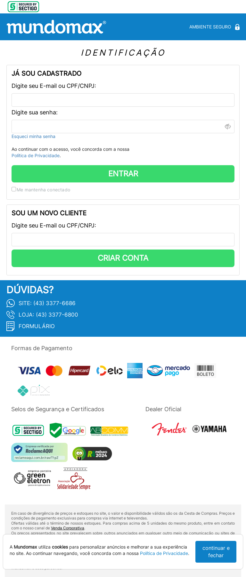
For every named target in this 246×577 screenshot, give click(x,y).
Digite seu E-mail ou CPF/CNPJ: (54, 85)
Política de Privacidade (36, 155)
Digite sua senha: (35, 112)
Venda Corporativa (67, 528)
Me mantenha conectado (43, 189)
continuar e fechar (216, 551)
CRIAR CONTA (123, 258)
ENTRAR (123, 173)
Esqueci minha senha (33, 136)
